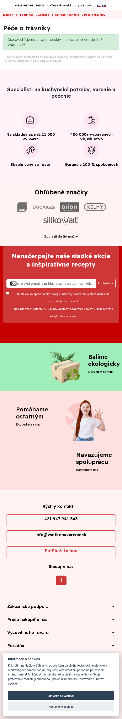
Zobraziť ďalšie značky (61, 236)
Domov (8, 14)
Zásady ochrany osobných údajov (70, 308)
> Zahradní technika (65, 14)
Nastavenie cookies (61, 706)
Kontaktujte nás (87, 470)
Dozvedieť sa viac (100, 372)
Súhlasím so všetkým (61, 695)
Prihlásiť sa (105, 283)
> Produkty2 (24, 14)
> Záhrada (42, 14)
